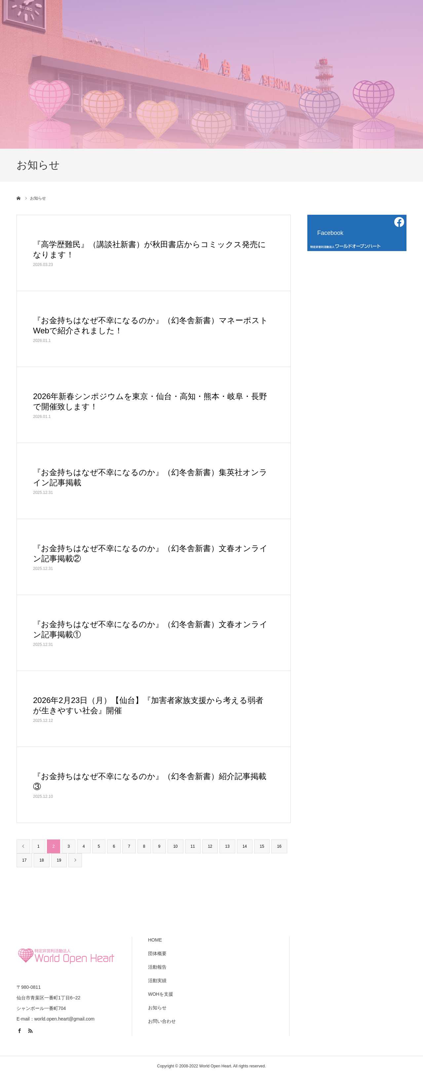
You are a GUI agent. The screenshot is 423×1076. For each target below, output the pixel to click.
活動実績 (157, 980)
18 (41, 860)
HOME (155, 940)
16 (279, 846)
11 (193, 846)
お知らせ (157, 1007)
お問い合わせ (162, 1021)
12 (210, 846)
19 (59, 860)
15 (262, 846)
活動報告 (157, 967)
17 (24, 860)
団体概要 (157, 953)
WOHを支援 (160, 994)
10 (175, 846)
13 (227, 846)
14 (245, 846)
